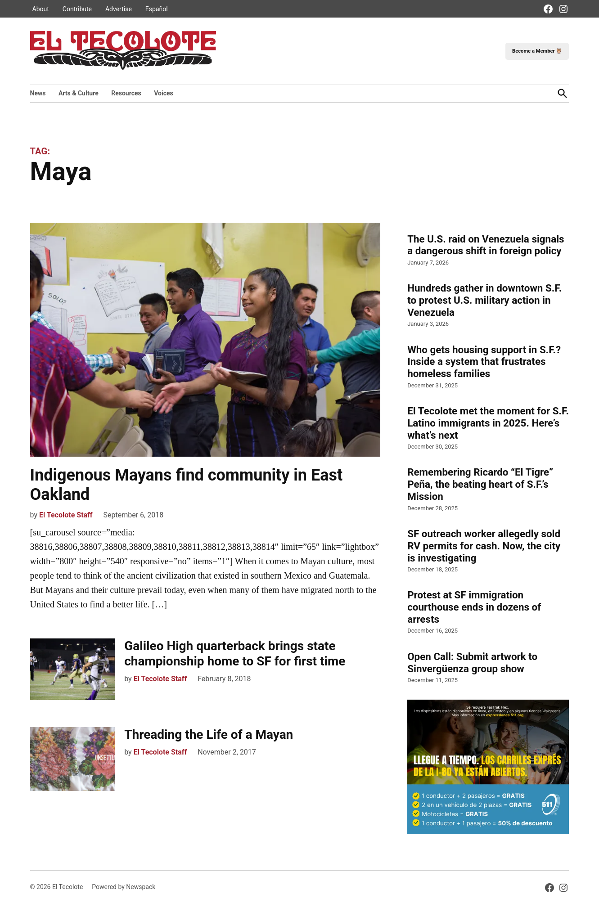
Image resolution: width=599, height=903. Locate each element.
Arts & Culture (79, 93)
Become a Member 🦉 (537, 51)
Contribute (77, 9)
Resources (126, 93)
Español (156, 9)
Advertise (118, 9)
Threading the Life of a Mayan (208, 734)
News (38, 93)
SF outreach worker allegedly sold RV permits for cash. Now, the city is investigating (483, 546)
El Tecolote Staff (66, 515)
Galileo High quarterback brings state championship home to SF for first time (234, 653)
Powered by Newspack (123, 886)
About (40, 9)
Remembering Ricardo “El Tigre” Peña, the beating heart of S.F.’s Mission (480, 484)
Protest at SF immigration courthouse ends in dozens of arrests (474, 607)
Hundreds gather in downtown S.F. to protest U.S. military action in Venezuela (484, 300)
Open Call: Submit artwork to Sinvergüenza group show (472, 662)
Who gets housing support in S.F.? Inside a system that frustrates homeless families (484, 362)
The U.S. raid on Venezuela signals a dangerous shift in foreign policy (485, 245)
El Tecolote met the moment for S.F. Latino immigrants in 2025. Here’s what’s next (488, 423)
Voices (163, 93)
